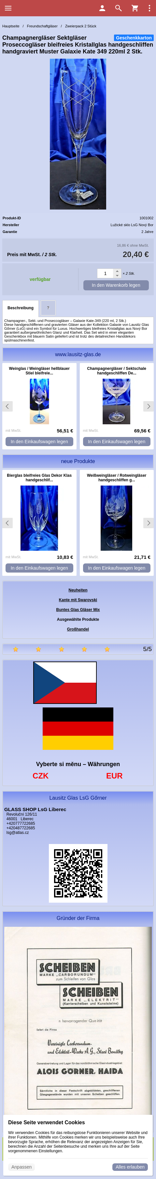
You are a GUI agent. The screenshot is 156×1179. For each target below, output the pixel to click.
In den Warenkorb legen (116, 285)
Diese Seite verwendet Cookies (46, 1122)
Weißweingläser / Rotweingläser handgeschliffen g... (117, 477)
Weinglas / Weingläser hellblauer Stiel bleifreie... (39, 370)
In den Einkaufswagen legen (39, 441)
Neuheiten (77, 590)
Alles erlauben (130, 1167)
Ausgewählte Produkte (78, 619)
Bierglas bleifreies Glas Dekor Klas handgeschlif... (39, 477)
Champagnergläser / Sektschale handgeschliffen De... (116, 370)
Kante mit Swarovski (78, 600)
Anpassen (21, 1167)
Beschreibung (20, 308)
